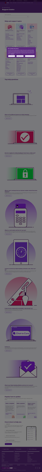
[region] (21, 52)
